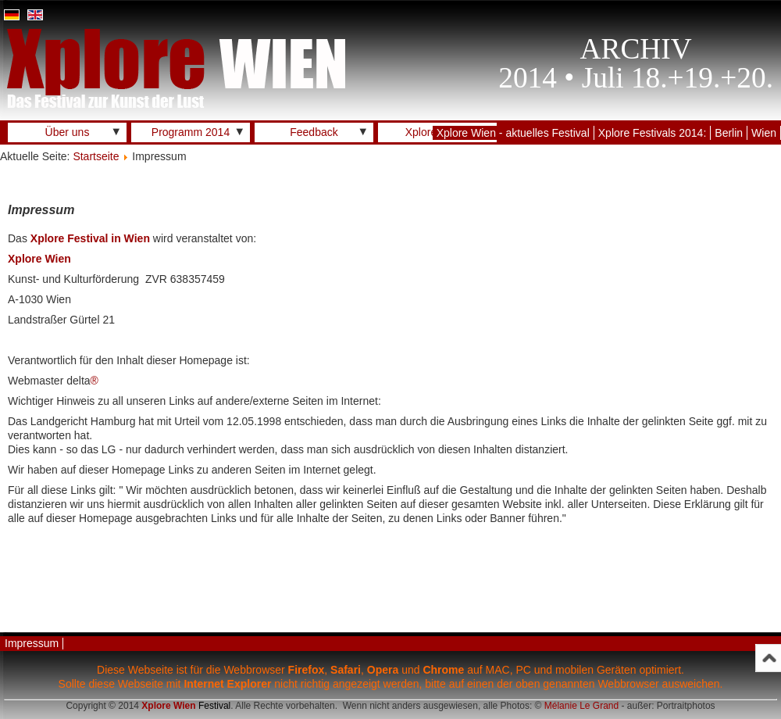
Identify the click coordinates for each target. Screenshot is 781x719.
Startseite (96, 156)
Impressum (32, 643)
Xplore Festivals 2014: (652, 133)
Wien (763, 133)
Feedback (313, 132)
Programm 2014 (191, 132)
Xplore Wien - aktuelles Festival (513, 133)
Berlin (729, 133)
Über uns (67, 132)
